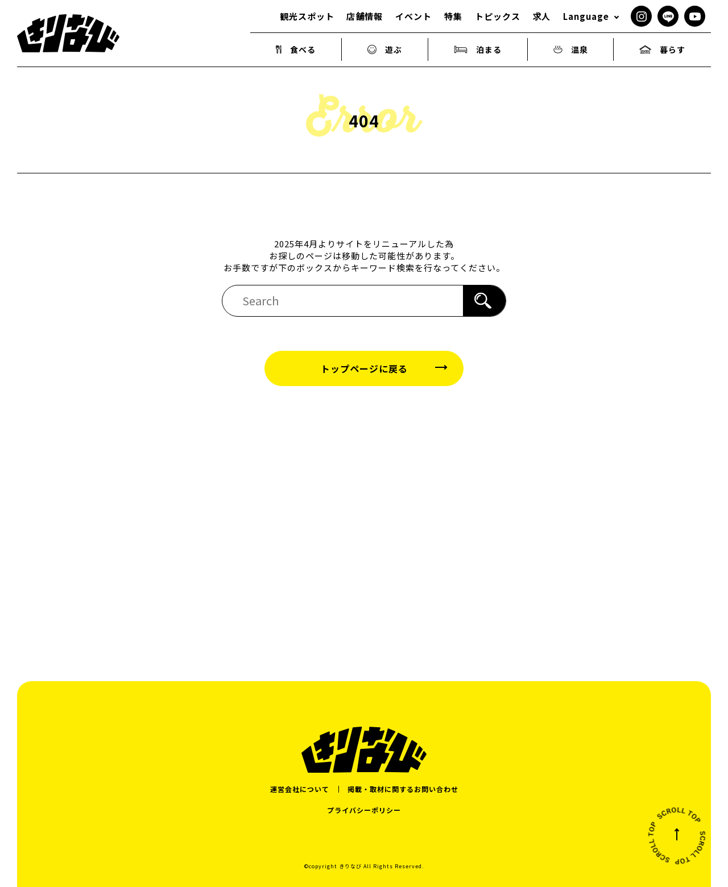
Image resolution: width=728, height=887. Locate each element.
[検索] (484, 300)
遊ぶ (385, 49)
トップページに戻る (364, 368)
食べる (296, 49)
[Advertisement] (364, 516)
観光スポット (307, 16)
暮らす (662, 49)
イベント (413, 16)
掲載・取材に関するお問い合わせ (403, 789)
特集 (453, 16)
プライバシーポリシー (364, 810)
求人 (541, 16)
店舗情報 (364, 16)
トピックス (497, 16)
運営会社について (299, 789)
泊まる (478, 49)
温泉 (570, 49)
